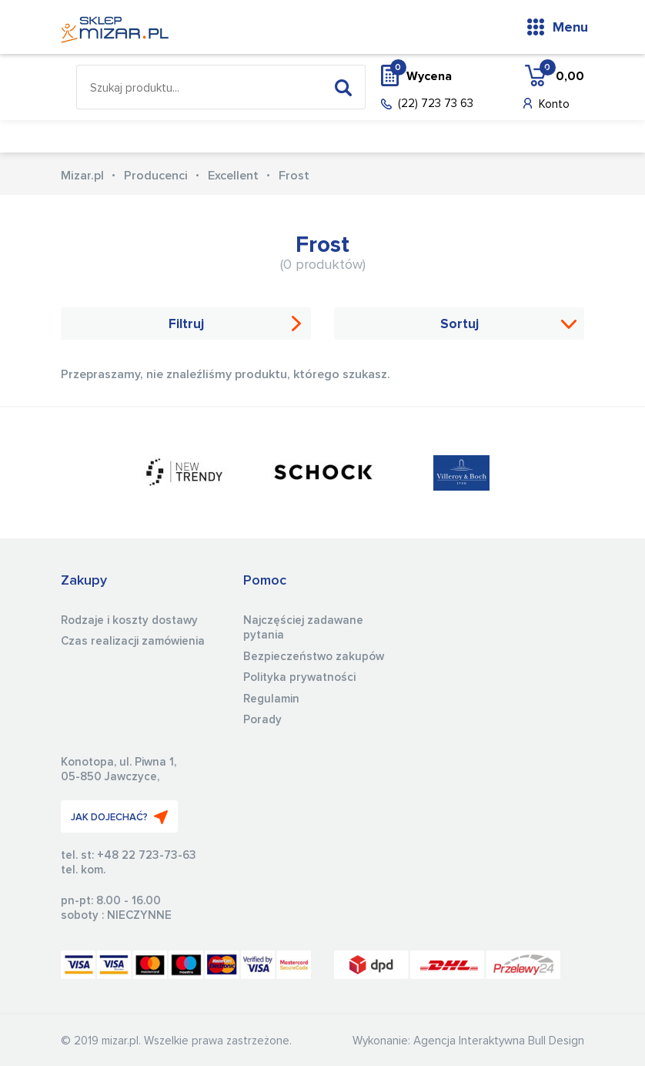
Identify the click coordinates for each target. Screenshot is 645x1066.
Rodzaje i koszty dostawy (129, 620)
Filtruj (186, 324)
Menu (570, 28)
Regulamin (271, 699)
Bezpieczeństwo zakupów (313, 656)
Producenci (156, 175)
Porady (262, 720)
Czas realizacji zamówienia (133, 641)
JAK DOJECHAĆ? (119, 817)
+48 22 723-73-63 (146, 855)
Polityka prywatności (299, 677)
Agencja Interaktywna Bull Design (498, 1041)
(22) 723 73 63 (435, 103)
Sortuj (459, 324)
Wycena (421, 75)
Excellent (233, 175)
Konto (554, 104)
